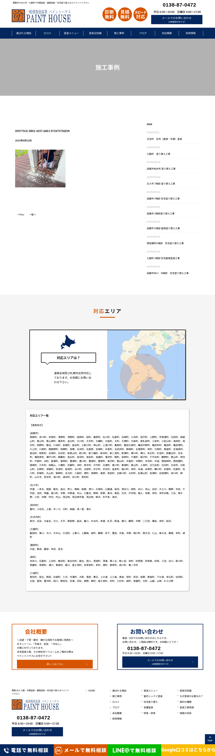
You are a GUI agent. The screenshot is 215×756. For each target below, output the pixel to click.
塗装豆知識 (95, 33)
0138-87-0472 (179, 5)
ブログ (143, 33)
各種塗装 (148, 707)
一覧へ (32, 214)
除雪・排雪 (149, 713)
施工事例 (119, 33)
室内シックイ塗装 (153, 696)
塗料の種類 (185, 701)
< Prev (20, 214)
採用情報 (191, 33)
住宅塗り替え (151, 701)
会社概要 (167, 33)
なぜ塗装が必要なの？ (191, 696)
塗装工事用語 (187, 707)
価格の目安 (185, 713)
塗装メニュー (71, 33)
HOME (91, 690)
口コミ (47, 33)
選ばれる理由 (23, 33)
